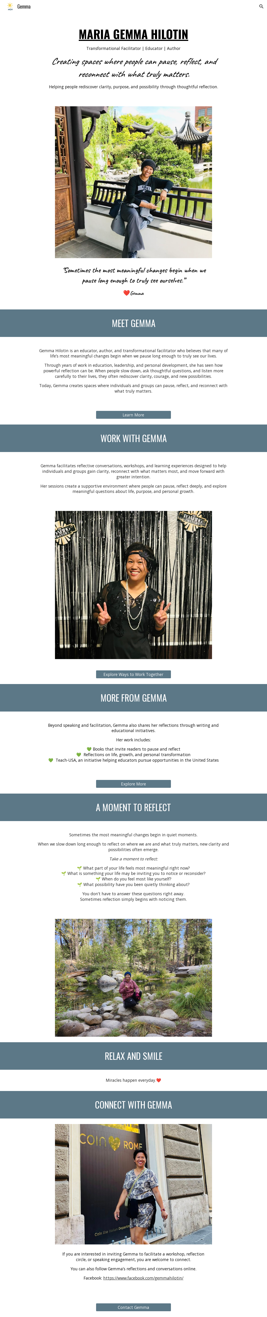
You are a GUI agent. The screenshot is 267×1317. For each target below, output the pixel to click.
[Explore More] (133, 784)
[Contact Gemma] (133, 1307)
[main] (134, 56)
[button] (261, 6)
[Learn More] (133, 415)
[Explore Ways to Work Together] (133, 674)
